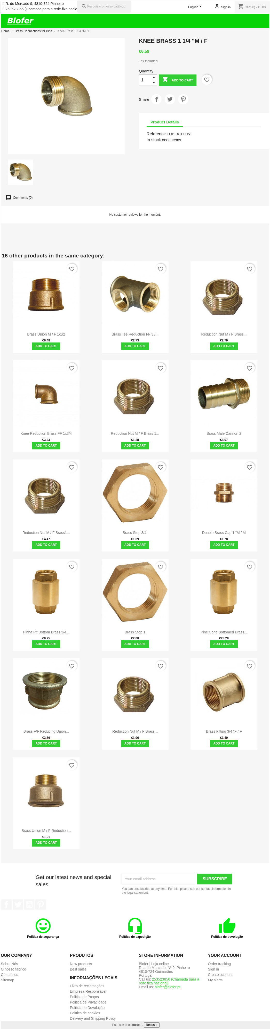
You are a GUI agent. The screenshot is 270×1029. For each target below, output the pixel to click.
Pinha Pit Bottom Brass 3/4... (46, 632)
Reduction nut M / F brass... (224, 334)
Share (156, 99)
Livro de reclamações (87, 986)
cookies (136, 1025)
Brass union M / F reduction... (46, 831)
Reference (156, 134)
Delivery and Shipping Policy (93, 1018)
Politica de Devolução (87, 1008)
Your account (224, 955)
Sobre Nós (9, 964)
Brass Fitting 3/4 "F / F (224, 731)
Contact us (9, 975)
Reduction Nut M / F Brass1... (46, 533)
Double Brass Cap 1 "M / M (224, 533)
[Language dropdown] (196, 7)
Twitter (18, 904)
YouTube (29, 904)
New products (81, 964)
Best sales (78, 969)
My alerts (215, 980)
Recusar (151, 1025)
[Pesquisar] (104, 7)
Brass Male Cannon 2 (224, 433)
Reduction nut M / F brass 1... (135, 433)
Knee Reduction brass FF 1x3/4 (46, 433)
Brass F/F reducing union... (46, 731)
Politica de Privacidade (88, 1002)
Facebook (6, 904)
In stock (154, 140)
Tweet (170, 99)
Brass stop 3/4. (135, 533)
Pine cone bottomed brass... (224, 632)
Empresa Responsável (88, 991)
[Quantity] (145, 80)
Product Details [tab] (164, 122)
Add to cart (177, 80)
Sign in (213, 969)
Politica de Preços (84, 997)
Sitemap (7, 980)
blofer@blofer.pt (167, 987)
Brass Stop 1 (135, 632)
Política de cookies (85, 1013)
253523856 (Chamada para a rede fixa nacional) (44, 9)
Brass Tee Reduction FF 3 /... (135, 334)
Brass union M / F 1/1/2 (46, 334)
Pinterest (183, 99)
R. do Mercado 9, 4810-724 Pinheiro (34, 4)
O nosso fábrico (13, 969)
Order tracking (219, 964)
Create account (220, 975)
